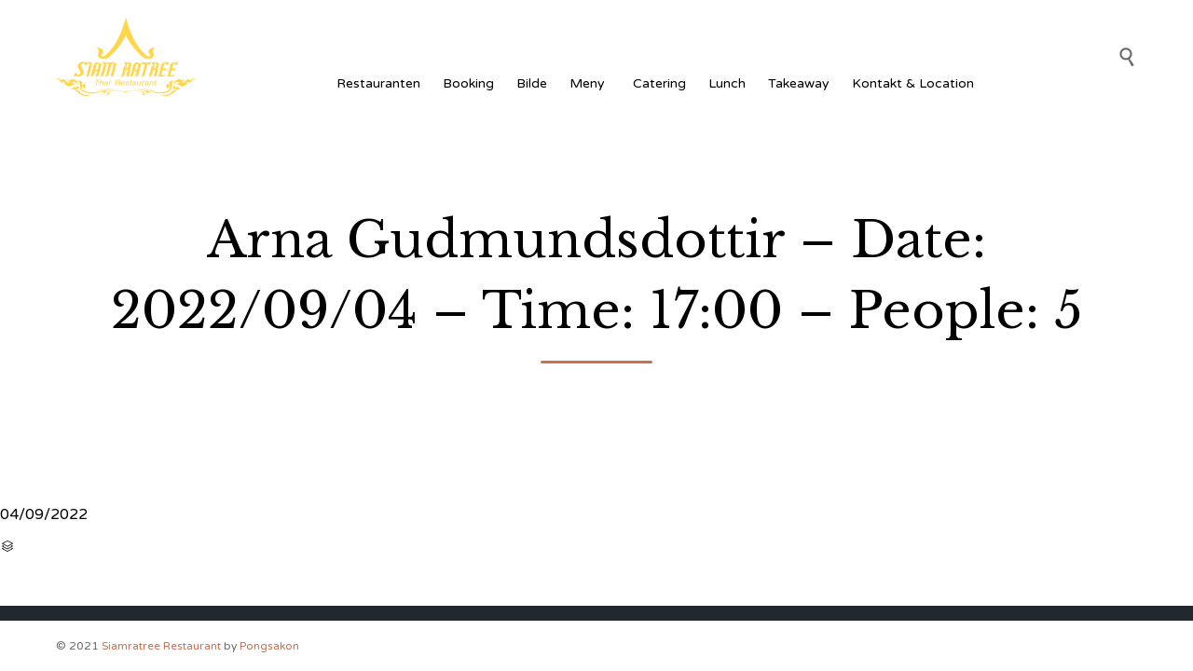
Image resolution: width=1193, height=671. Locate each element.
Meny (589, 83)
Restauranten (378, 83)
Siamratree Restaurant (161, 645)
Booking (468, 83)
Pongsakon (269, 645)
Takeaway (799, 83)
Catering (659, 83)
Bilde (531, 83)
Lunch (727, 83)
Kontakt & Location (913, 83)
